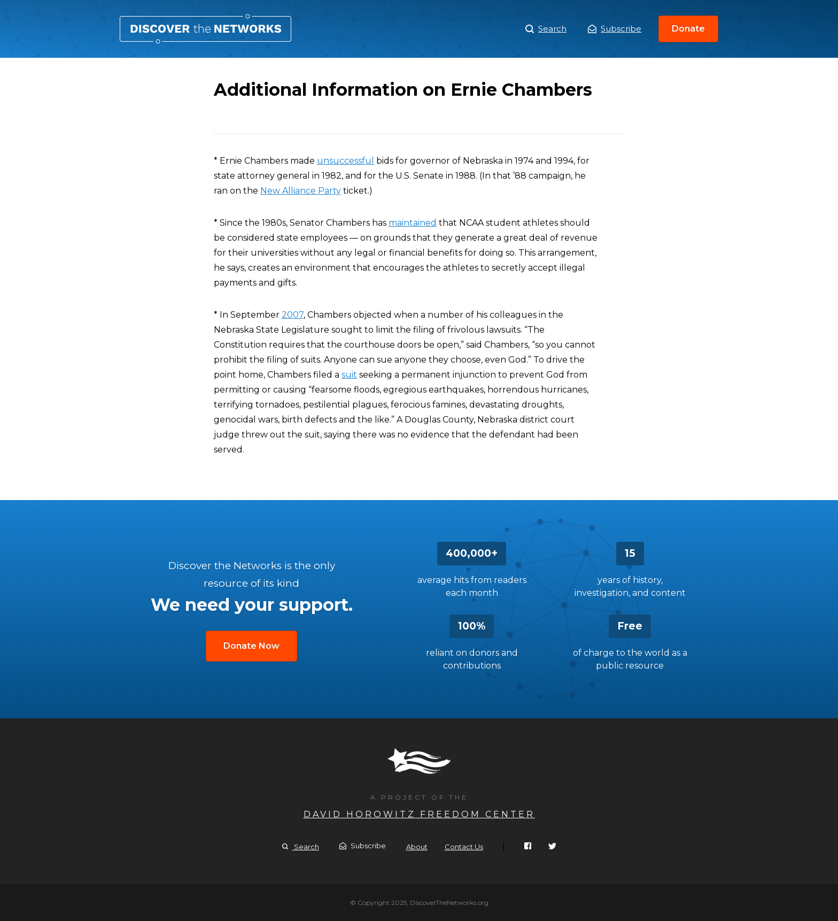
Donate (688, 29)
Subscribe (614, 29)
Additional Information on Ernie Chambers (205, 29)
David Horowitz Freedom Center (419, 814)
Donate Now (251, 646)
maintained (413, 223)
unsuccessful (345, 161)
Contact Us (464, 846)
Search (546, 29)
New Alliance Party (300, 191)
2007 (293, 315)
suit (349, 375)
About (417, 846)
